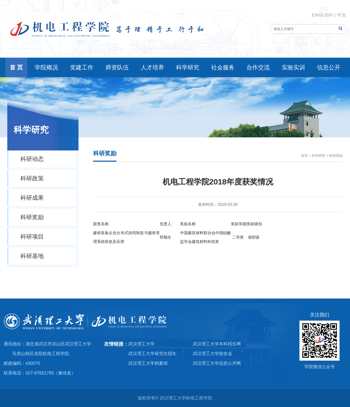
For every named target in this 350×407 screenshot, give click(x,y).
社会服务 (223, 67)
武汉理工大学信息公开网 (217, 363)
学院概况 (46, 67)
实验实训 (293, 67)
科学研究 (187, 67)
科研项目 (32, 236)
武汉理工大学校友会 (212, 353)
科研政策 (32, 178)
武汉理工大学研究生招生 (152, 353)
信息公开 (328, 67)
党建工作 (81, 67)
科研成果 (32, 197)
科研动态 (32, 159)
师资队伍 (117, 67)
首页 (304, 156)
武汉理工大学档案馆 (148, 363)
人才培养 (152, 67)
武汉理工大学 (141, 343)
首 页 (16, 67)
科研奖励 (32, 217)
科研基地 (32, 256)
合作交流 (258, 67)
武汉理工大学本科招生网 (217, 343)
